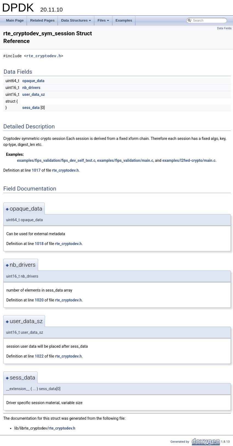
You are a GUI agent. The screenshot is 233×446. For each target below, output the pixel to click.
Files (104, 21)
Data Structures (76, 21)
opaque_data (33, 81)
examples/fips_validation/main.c (125, 160)
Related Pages (42, 20)
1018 (39, 243)
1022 (39, 356)
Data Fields (224, 28)
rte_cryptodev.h (43, 56)
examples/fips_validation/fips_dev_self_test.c (56, 160)
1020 (39, 300)
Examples (124, 20)
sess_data (31, 107)
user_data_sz (33, 94)
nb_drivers (31, 87)
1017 (36, 170)
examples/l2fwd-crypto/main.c (188, 160)
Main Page (15, 20)
